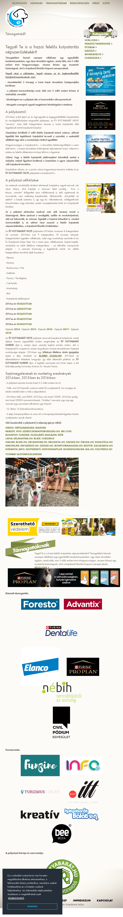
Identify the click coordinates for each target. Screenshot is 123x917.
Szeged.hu (73, 442)
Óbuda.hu (87, 442)
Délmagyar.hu (23, 438)
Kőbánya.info (15, 449)
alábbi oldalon (50, 355)
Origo (9, 427)
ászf (63, 900)
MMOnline (12, 445)
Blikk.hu (21, 442)
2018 (8, 332)
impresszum (82, 900)
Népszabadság (24, 427)
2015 (33, 329)
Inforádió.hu (29, 445)
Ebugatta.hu (56, 442)
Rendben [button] (32, 906)
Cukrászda (93, 57)
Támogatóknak (56, 3)
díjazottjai (24, 303)
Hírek (95, 3)
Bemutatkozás (79, 3)
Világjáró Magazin (43, 434)
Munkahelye (94, 54)
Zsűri (106, 3)
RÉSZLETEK (42, 567)
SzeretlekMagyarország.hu (41, 431)
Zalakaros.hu (103, 445)
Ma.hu (89, 449)
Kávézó (90, 50)
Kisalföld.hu (104, 442)
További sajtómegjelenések (23, 454)
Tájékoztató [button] (16, 898)
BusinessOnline (73, 449)
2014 (17, 329)
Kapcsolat (105, 900)
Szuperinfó (33, 449)
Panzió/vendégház (98, 43)
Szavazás (36, 3)
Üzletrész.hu (103, 449)
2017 (66, 329)
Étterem (91, 47)
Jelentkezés (19, 3)
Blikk (37, 438)
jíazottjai (24, 308)
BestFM (88, 445)
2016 (50, 329)
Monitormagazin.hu (68, 445)
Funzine (24, 434)
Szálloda (92, 40)
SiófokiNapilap (52, 449)
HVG (19, 431)
